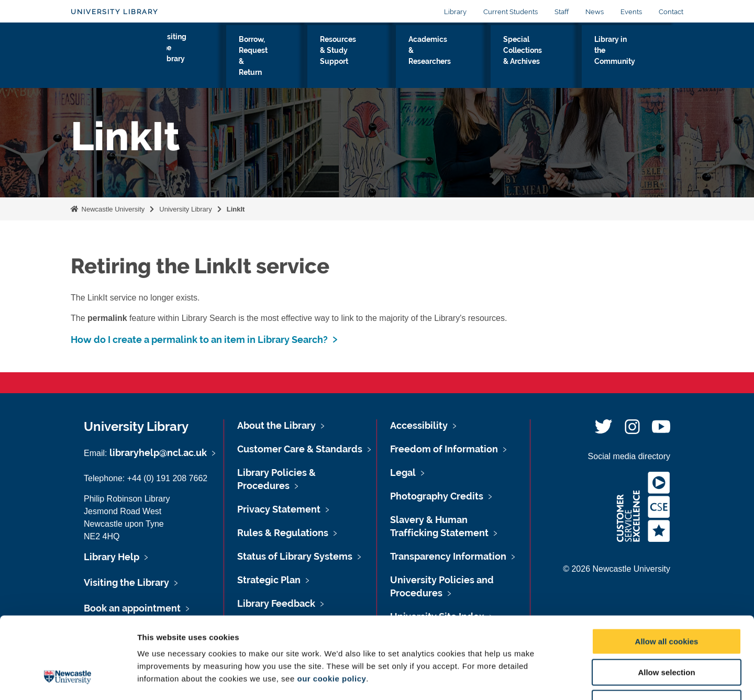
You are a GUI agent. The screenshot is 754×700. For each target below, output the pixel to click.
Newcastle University (112, 209)
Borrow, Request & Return (274, 57)
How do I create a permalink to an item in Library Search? (199, 339)
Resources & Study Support (362, 57)
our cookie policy (331, 608)
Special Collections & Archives (542, 57)
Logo (119, 54)
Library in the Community (633, 57)
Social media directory (629, 456)
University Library (114, 12)
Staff (562, 12)
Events (631, 12)
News (594, 12)
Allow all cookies (666, 571)
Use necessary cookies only (666, 633)
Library (455, 12)
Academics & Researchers (449, 57)
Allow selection (666, 602)
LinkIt (236, 209)
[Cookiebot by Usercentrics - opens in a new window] (68, 679)
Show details (549, 679)
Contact (671, 12)
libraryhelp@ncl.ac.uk (158, 452)
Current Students (510, 12)
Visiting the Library (199, 57)
